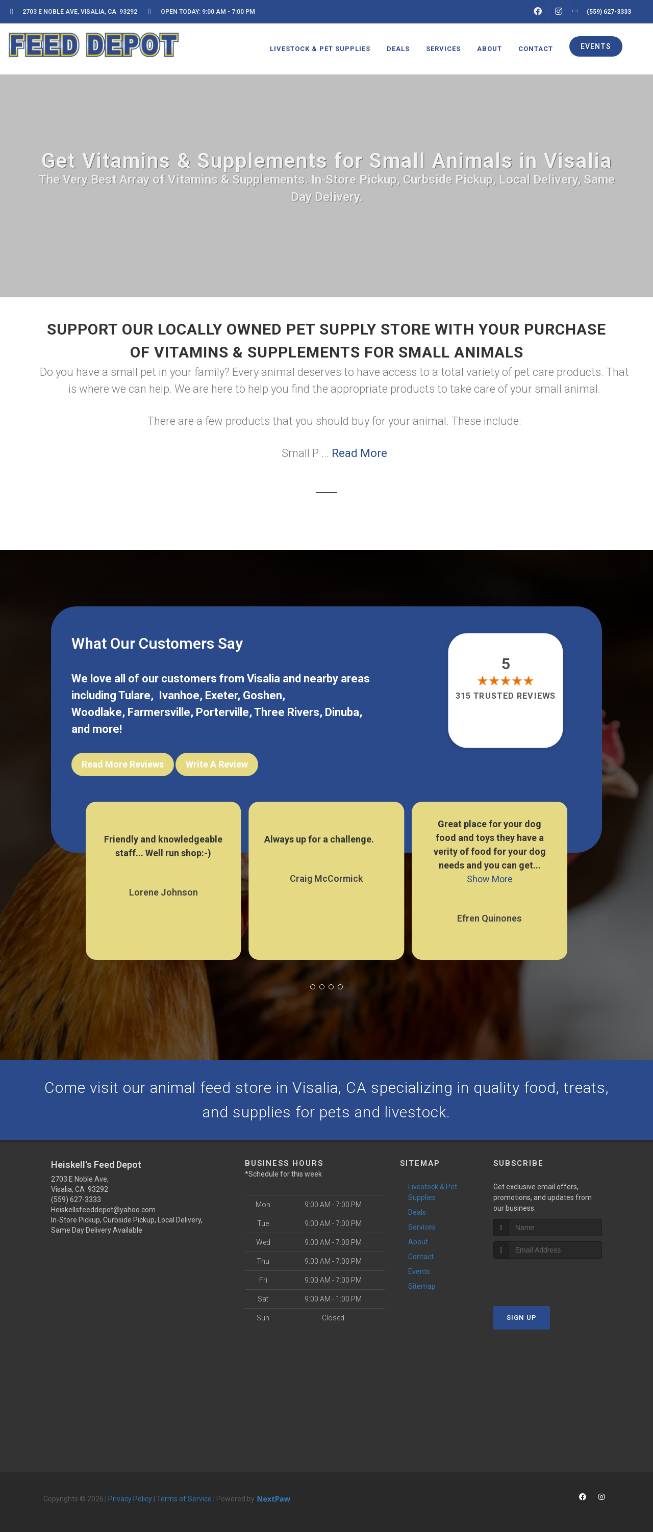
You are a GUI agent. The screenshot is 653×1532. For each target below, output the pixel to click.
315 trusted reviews (506, 696)
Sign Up (522, 1317)
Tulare (134, 695)
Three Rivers (286, 712)
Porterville (222, 712)
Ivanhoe (179, 695)
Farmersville (159, 712)
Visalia (263, 678)
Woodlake (96, 712)
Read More (359, 453)
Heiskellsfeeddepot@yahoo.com (103, 1210)
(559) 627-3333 (76, 1199)
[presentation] (547, 1278)
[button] (312, 986)
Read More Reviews (123, 764)
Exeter (221, 695)
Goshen (262, 695)
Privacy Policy (130, 1499)
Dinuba (342, 712)
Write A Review (217, 764)
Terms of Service (184, 1499)
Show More (490, 879)
